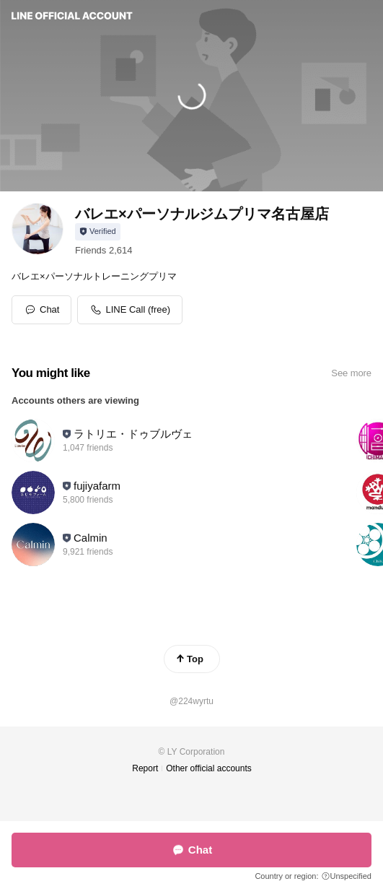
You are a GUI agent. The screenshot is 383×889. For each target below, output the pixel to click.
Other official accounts (209, 768)
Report (145, 768)
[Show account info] (97, 231)
